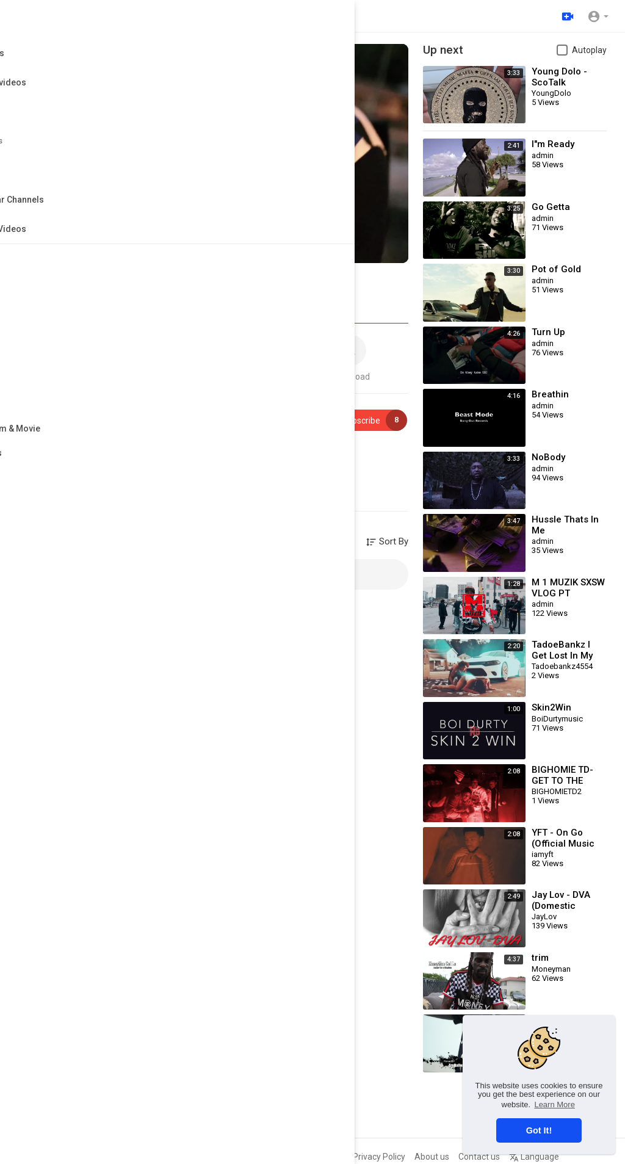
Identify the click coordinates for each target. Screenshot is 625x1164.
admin (75, 414)
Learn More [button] (554, 1104)
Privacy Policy (379, 1157)
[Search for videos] (222, 16)
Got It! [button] (539, 1130)
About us (431, 1157)
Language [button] (534, 1157)
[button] (598, 16)
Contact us (479, 1157)
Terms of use (318, 1157)
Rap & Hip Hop (99, 466)
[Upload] (566, 16)
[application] (213, 153)
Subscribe (367, 420)
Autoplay (589, 50)
